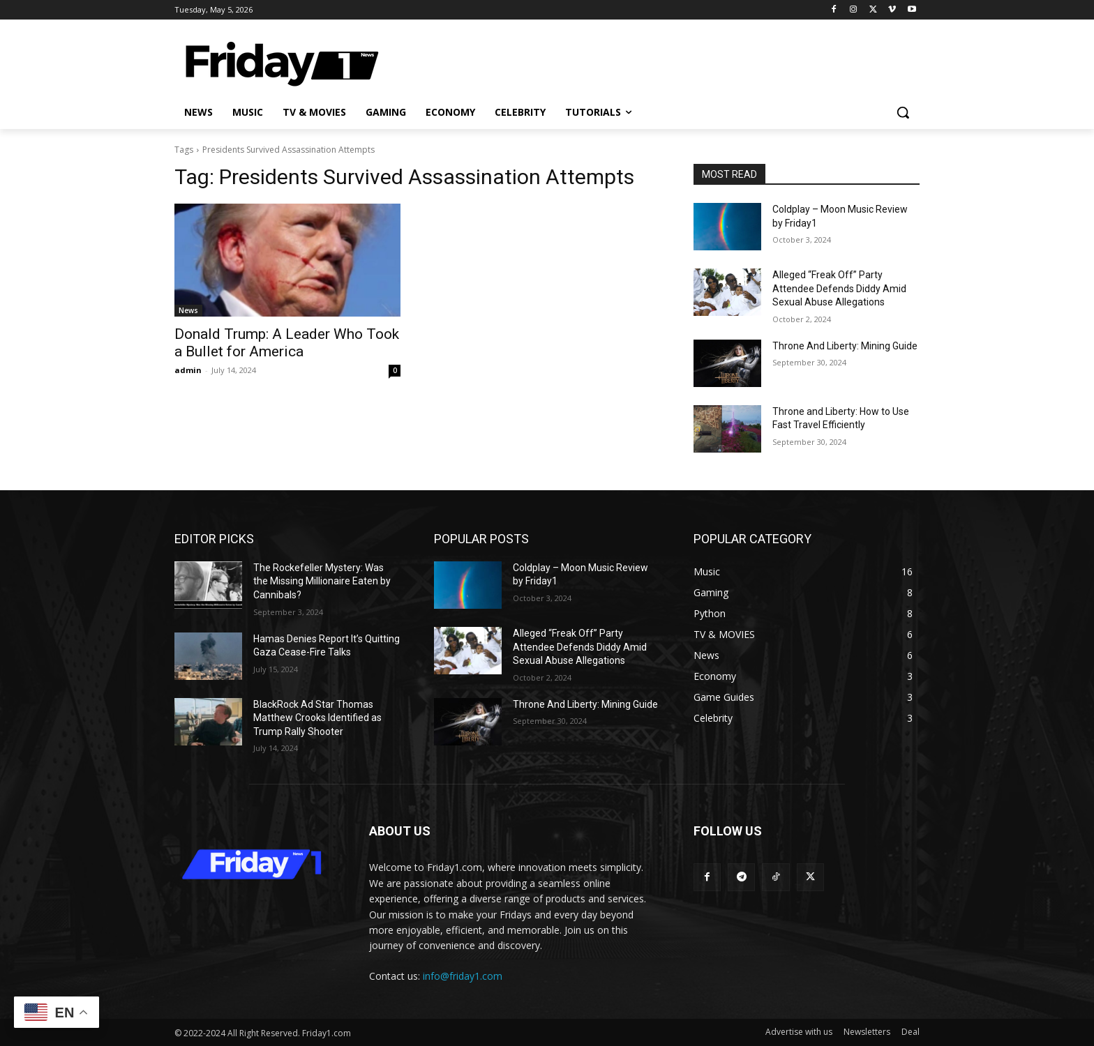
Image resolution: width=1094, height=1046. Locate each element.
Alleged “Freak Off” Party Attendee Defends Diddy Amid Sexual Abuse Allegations (839, 288)
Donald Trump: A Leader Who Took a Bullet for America (286, 343)
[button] (903, 112)
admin (188, 370)
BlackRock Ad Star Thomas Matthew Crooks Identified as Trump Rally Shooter (317, 718)
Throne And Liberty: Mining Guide (844, 345)
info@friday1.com (462, 976)
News (188, 310)
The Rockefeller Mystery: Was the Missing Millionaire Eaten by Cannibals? (322, 581)
